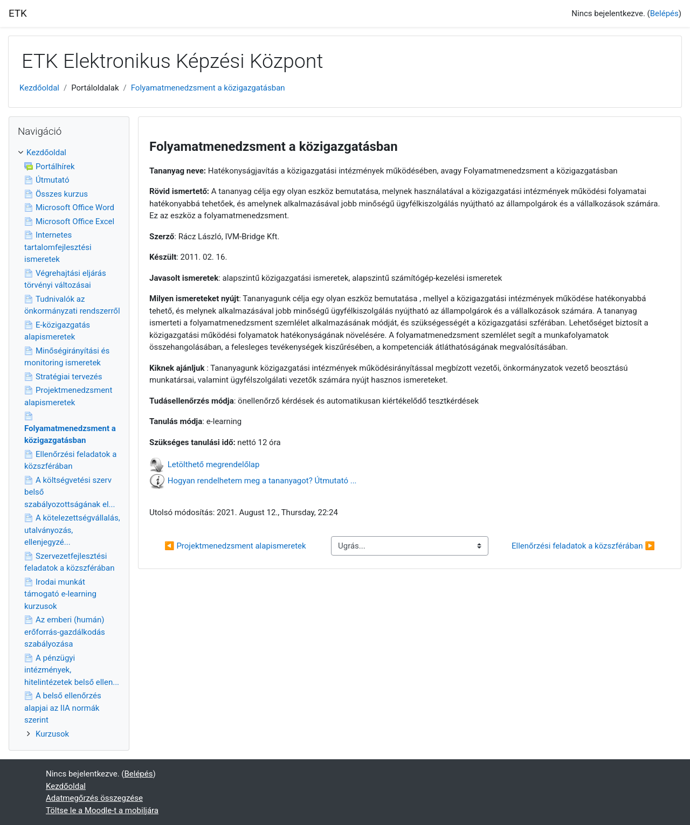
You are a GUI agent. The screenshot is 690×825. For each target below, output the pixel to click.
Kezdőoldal (39, 88)
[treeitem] (69, 443)
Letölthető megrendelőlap (214, 464)
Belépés (664, 13)
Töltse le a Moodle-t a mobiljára (102, 810)
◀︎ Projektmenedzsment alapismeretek (235, 546)
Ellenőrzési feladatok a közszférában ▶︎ (583, 546)
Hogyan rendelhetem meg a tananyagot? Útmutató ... (262, 481)
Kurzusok (52, 734)
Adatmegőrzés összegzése (94, 798)
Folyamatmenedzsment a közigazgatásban (208, 88)
